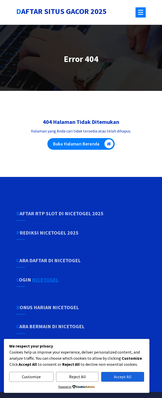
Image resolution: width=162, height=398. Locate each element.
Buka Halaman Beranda (83, 145)
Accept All (122, 376)
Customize (31, 376)
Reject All (77, 376)
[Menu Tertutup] (141, 12)
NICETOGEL (45, 288)
